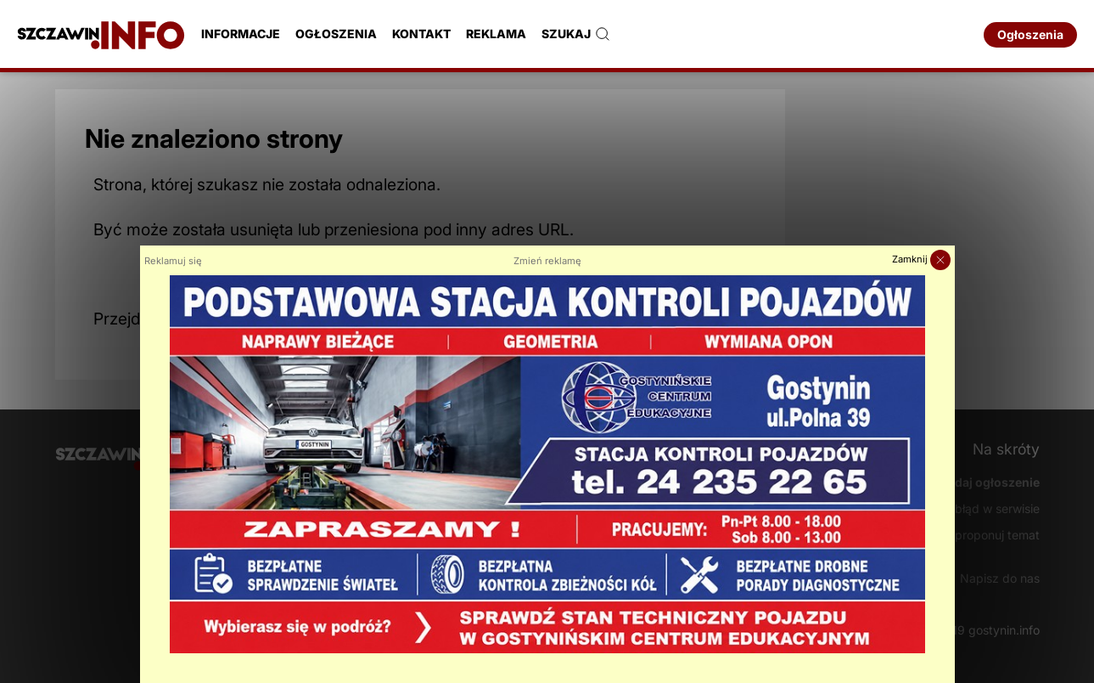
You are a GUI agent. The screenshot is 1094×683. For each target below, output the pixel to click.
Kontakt (421, 33)
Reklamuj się (173, 261)
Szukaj (575, 34)
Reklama (496, 33)
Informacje (240, 33)
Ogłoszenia (336, 33)
